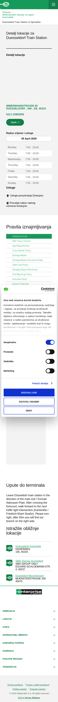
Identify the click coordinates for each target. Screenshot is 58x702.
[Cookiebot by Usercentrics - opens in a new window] (41, 289)
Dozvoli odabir (29, 401)
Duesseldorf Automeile (28, 546)
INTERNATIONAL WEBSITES (29, 635)
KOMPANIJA (29, 651)
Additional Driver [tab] (21, 236)
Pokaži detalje (40, 383)
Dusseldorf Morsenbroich (29, 575)
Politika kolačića (20, 689)
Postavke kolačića (37, 689)
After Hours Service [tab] (22, 241)
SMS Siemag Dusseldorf (29, 561)
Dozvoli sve (29, 392)
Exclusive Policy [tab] (21, 279)
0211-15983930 (15, 114)
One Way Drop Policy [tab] (23, 274)
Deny (29, 410)
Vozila (29, 627)
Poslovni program (29, 659)
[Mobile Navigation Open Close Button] (53, 4)
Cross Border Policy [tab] (22, 250)
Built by (29, 697)
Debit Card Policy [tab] (21, 264)
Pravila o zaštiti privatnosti (37, 685)
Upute (15, 123)
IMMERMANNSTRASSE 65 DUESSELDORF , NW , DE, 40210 (26, 107)
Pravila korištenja (15, 685)
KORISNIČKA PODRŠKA (29, 643)
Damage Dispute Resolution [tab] (26, 269)
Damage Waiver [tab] (20, 255)
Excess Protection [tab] (21, 283)
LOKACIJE (29, 619)
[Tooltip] (12, 198)
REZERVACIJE (29, 611)
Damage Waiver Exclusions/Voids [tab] (29, 260)
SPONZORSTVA (29, 666)
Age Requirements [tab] (22, 245)
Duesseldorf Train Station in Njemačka (21, 22)
